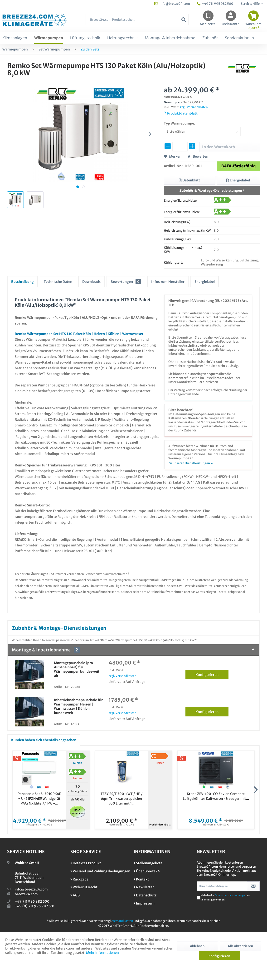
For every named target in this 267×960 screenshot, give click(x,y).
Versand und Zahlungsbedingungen (100, 871)
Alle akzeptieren (240, 946)
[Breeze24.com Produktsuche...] (137, 19)
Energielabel (204, 282)
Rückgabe (79, 879)
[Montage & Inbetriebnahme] (170, 38)
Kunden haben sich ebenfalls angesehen (43, 740)
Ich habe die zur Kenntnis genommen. (225, 897)
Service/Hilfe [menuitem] (250, 4)
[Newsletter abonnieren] (253, 886)
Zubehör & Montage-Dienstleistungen (212, 190)
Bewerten (197, 156)
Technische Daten (58, 282)
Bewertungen (126, 281)
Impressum (144, 903)
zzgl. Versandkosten (194, 107)
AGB (75, 895)
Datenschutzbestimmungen (230, 895)
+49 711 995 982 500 (32, 901)
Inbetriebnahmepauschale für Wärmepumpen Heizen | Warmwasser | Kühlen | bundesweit (78, 706)
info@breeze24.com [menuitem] (172, 4)
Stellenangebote (148, 863)
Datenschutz (145, 895)
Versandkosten (122, 921)
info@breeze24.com (31, 889)
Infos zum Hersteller (167, 282)
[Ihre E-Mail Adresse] (222, 886)
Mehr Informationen (102, 952)
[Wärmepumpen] (48, 38)
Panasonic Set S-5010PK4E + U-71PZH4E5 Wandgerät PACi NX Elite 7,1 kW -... (39, 798)
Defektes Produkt (85, 863)
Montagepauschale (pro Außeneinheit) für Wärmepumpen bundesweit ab (76, 669)
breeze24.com (26, 894)
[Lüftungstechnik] (85, 38)
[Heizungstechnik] (122, 38)
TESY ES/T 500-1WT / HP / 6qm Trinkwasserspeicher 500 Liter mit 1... (121, 798)
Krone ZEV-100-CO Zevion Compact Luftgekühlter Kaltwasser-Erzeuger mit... (216, 796)
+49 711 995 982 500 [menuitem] (215, 4)
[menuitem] (137, 22)
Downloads (91, 282)
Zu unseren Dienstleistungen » (191, 463)
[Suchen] (184, 19)
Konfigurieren (211, 674)
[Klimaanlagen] (14, 38)
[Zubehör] (210, 38)
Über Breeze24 (147, 871)
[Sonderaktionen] (239, 38)
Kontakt (141, 879)
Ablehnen (197, 946)
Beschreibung (22, 282)
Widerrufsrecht (83, 887)
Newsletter (144, 887)
